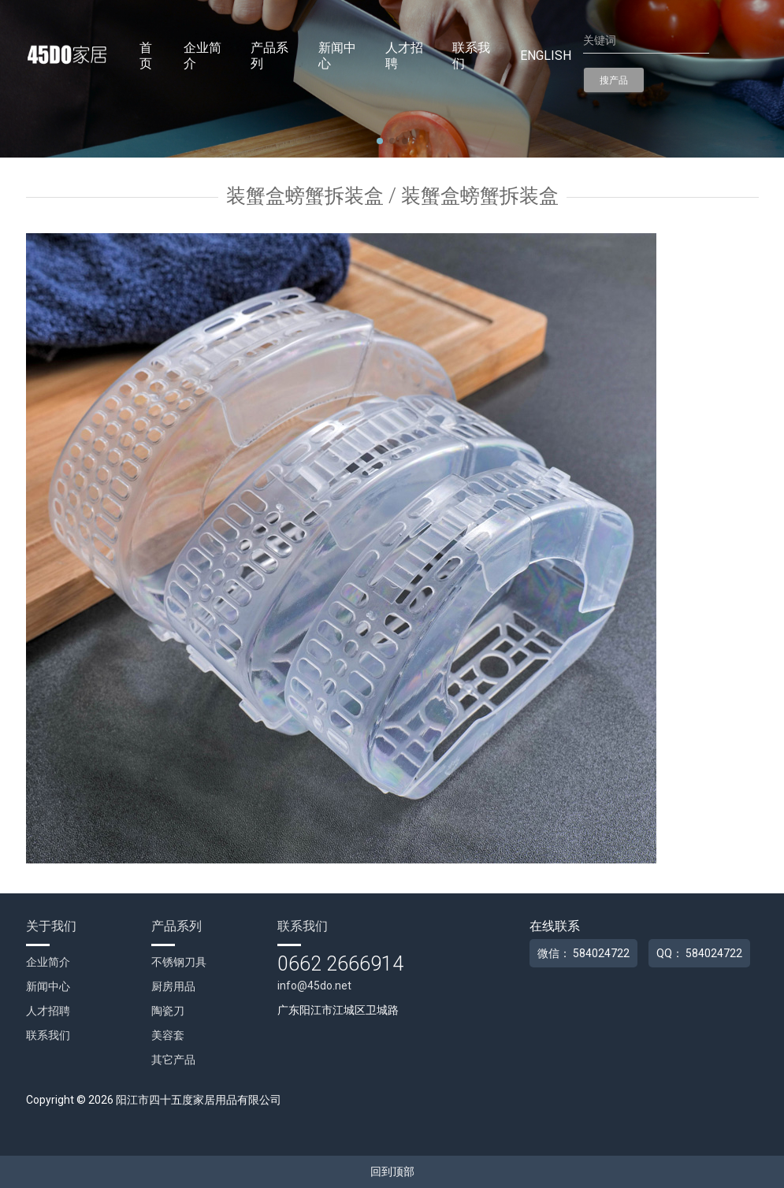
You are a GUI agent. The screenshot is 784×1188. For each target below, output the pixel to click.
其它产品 (173, 1059)
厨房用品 (173, 986)
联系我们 (471, 55)
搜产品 (614, 80)
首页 (145, 55)
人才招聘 (404, 55)
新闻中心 (337, 55)
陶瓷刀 (167, 1010)
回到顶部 (392, 1171)
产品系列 (269, 55)
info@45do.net (314, 985)
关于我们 (51, 926)
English (545, 55)
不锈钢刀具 (178, 962)
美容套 (167, 1035)
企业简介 (202, 55)
